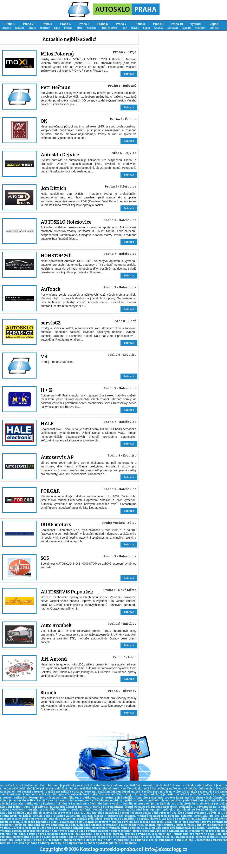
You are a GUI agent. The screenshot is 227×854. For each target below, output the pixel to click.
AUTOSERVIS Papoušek (67, 591)
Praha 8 (140, 24)
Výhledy (115, 827)
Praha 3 (47, 24)
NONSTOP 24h (56, 255)
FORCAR (50, 490)
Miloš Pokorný (57, 53)
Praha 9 (158, 24)
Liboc (57, 28)
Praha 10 (177, 24)
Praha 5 (84, 24)
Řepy (124, 28)
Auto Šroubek (56, 625)
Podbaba (98, 809)
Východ (195, 24)
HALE (47, 423)
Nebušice (91, 28)
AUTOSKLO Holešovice (66, 221)
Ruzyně (135, 28)
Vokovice (214, 28)
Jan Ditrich (53, 188)
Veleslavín (200, 28)
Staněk (48, 692)
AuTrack (50, 288)
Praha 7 (121, 24)
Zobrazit (129, 73)
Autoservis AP (57, 457)
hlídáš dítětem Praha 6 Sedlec (44, 815)
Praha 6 (102, 24)
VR (44, 356)
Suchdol (186, 28)
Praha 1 (10, 24)
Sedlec (146, 28)
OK (44, 120)
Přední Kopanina (109, 28)
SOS (45, 557)
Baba (81, 831)
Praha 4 (65, 24)
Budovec (175, 788)
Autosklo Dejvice (60, 154)
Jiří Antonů (54, 658)
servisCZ (51, 322)
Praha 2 (28, 24)
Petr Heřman (56, 87)
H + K (46, 389)
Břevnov (6, 28)
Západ (214, 24)
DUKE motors (56, 524)
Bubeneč (19, 28)
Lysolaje (68, 28)
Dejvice (32, 28)
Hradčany (45, 28)
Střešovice (173, 28)
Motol (80, 28)
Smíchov (158, 28)
